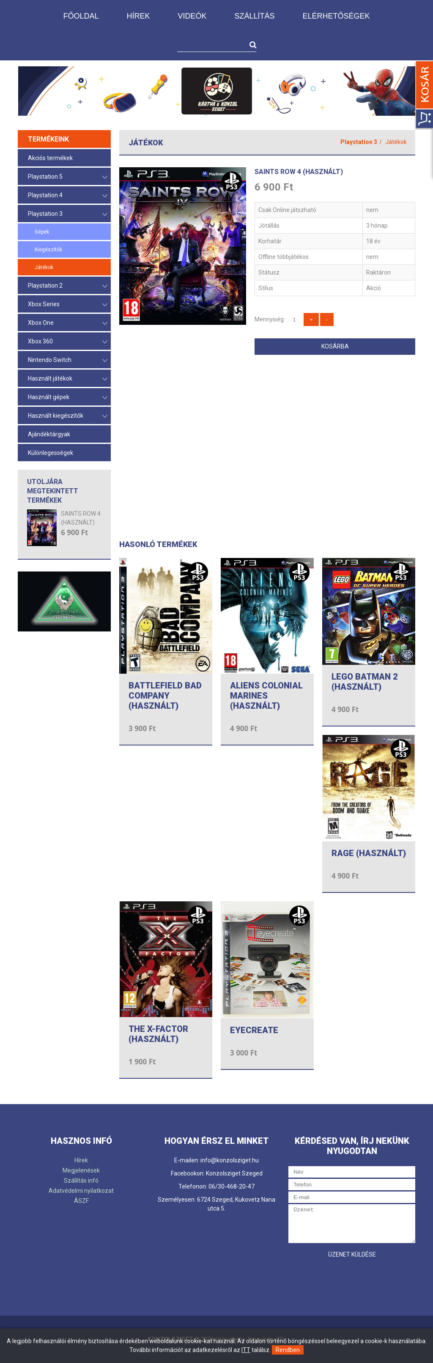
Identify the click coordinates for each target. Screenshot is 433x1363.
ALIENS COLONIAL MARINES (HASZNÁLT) (266, 695)
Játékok (44, 267)
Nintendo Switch (67, 360)
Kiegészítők (48, 250)
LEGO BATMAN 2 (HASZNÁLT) (365, 682)
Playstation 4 (67, 196)
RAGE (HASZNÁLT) (369, 853)
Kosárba (335, 346)
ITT (245, 1350)
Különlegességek (50, 452)
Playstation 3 (67, 214)
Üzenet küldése (352, 1254)
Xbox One (67, 323)
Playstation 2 (67, 286)
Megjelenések (81, 1170)
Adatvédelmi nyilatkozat (81, 1190)
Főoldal (81, 16)
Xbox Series (67, 305)
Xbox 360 (67, 342)
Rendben (288, 1350)
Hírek (138, 16)
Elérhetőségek (336, 16)
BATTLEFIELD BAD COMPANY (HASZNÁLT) (165, 695)
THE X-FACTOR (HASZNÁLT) (158, 1034)
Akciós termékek (50, 158)
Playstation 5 (67, 177)
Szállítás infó (81, 1180)
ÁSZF (81, 1200)
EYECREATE (254, 1030)
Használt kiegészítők (67, 416)
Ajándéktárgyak (49, 434)
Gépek (42, 232)
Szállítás (254, 16)
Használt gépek (67, 398)
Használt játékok (67, 379)
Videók (192, 16)
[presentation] (352, 1278)
